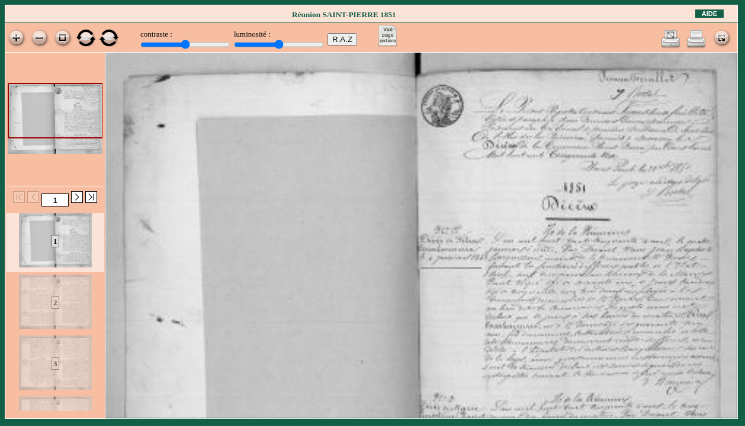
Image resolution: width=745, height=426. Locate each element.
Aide (709, 13)
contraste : (156, 34)
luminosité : (252, 34)
